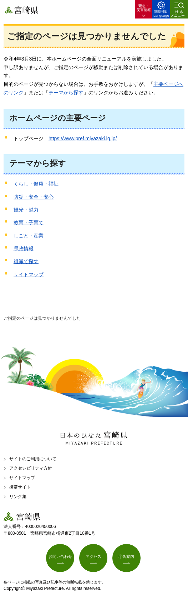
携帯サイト (20, 487)
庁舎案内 (126, 556)
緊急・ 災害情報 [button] (144, 8)
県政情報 (24, 248)
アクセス (93, 556)
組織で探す (26, 261)
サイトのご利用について (32, 458)
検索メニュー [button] (178, 13)
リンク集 (17, 496)
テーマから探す (66, 92)
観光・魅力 (26, 210)
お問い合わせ (60, 556)
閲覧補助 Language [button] (161, 13)
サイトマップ (29, 274)
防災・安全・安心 (34, 197)
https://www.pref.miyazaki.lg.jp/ (83, 138)
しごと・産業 (29, 236)
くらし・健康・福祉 (36, 184)
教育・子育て (29, 222)
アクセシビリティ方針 (30, 468)
